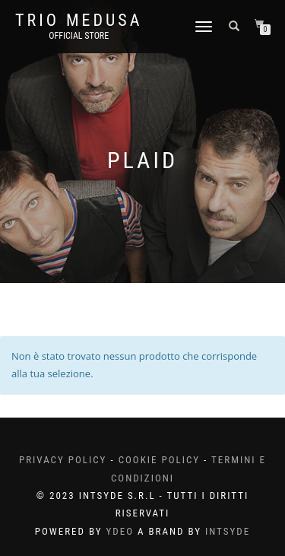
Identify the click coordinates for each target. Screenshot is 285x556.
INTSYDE (227, 531)
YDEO (120, 531)
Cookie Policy (159, 459)
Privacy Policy (62, 459)
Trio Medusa (78, 20)
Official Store (79, 35)
